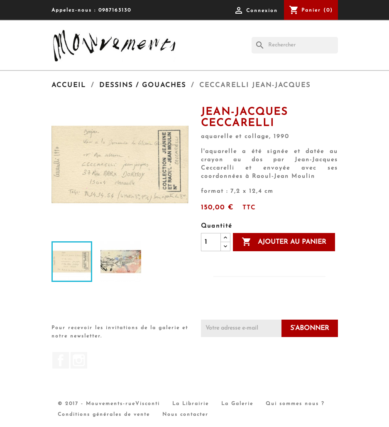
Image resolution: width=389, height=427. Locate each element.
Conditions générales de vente (104, 414)
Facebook (60, 360)
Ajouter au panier (284, 242)
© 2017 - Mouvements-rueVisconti (109, 403)
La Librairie (190, 403)
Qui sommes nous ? (295, 403)
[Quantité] (211, 242)
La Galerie (237, 403)
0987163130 (114, 10)
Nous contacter (185, 414)
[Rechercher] (295, 45)
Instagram (79, 360)
